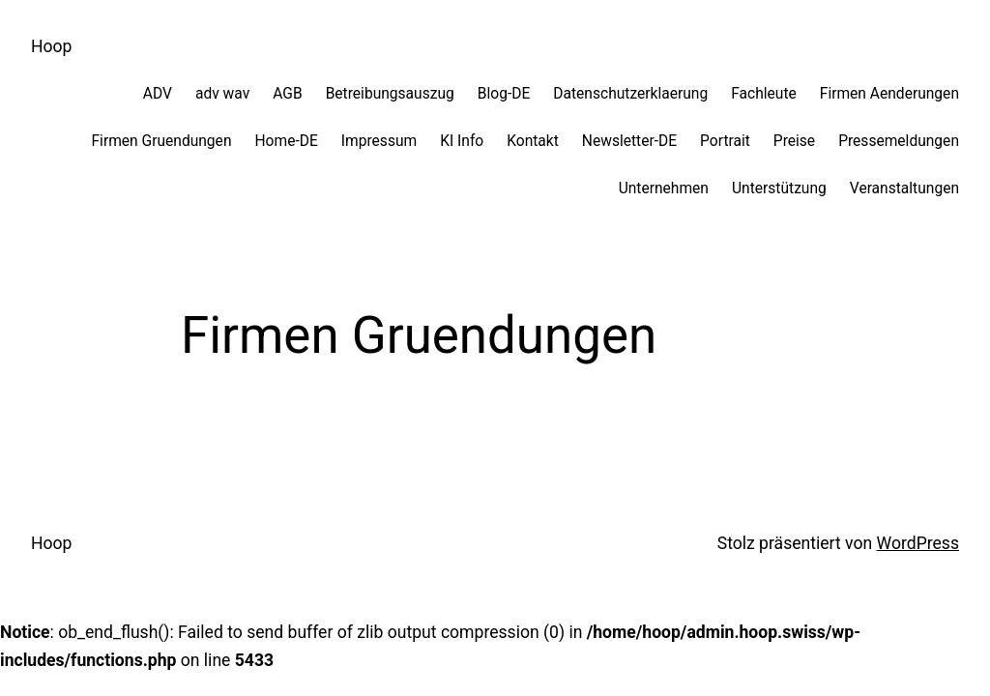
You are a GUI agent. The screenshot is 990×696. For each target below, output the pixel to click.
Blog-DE (504, 93)
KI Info (461, 141)
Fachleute (764, 93)
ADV (157, 93)
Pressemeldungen (898, 141)
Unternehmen (664, 188)
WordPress (918, 543)
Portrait (725, 141)
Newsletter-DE (629, 141)
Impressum (379, 141)
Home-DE (285, 141)
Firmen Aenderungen (889, 93)
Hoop (51, 46)
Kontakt (533, 141)
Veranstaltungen (904, 188)
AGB (287, 93)
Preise (794, 141)
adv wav (222, 93)
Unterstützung (779, 188)
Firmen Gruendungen (161, 141)
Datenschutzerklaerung (630, 93)
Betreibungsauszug (390, 93)
